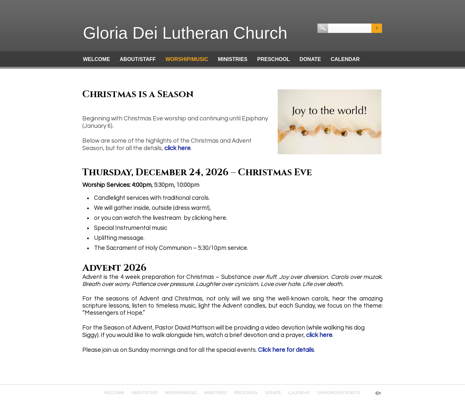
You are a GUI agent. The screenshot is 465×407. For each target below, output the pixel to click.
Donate (310, 59)
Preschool (273, 59)
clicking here (209, 218)
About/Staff (138, 59)
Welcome (96, 59)
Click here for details (286, 350)
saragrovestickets (112, 73)
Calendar (345, 59)
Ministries (233, 59)
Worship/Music (186, 59)
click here (177, 148)
